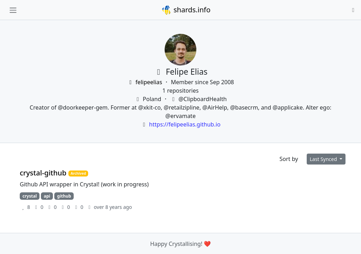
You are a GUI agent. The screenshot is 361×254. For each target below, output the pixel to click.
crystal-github (44, 173)
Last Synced (324, 159)
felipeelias (145, 82)
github (64, 196)
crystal (30, 196)
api (47, 196)
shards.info (185, 10)
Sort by (289, 159)
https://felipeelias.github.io (184, 124)
